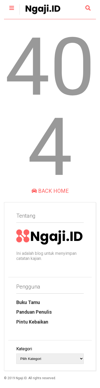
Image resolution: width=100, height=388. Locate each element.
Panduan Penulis (34, 312)
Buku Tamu (28, 302)
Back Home (50, 191)
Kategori (24, 348)
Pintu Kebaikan (32, 322)
